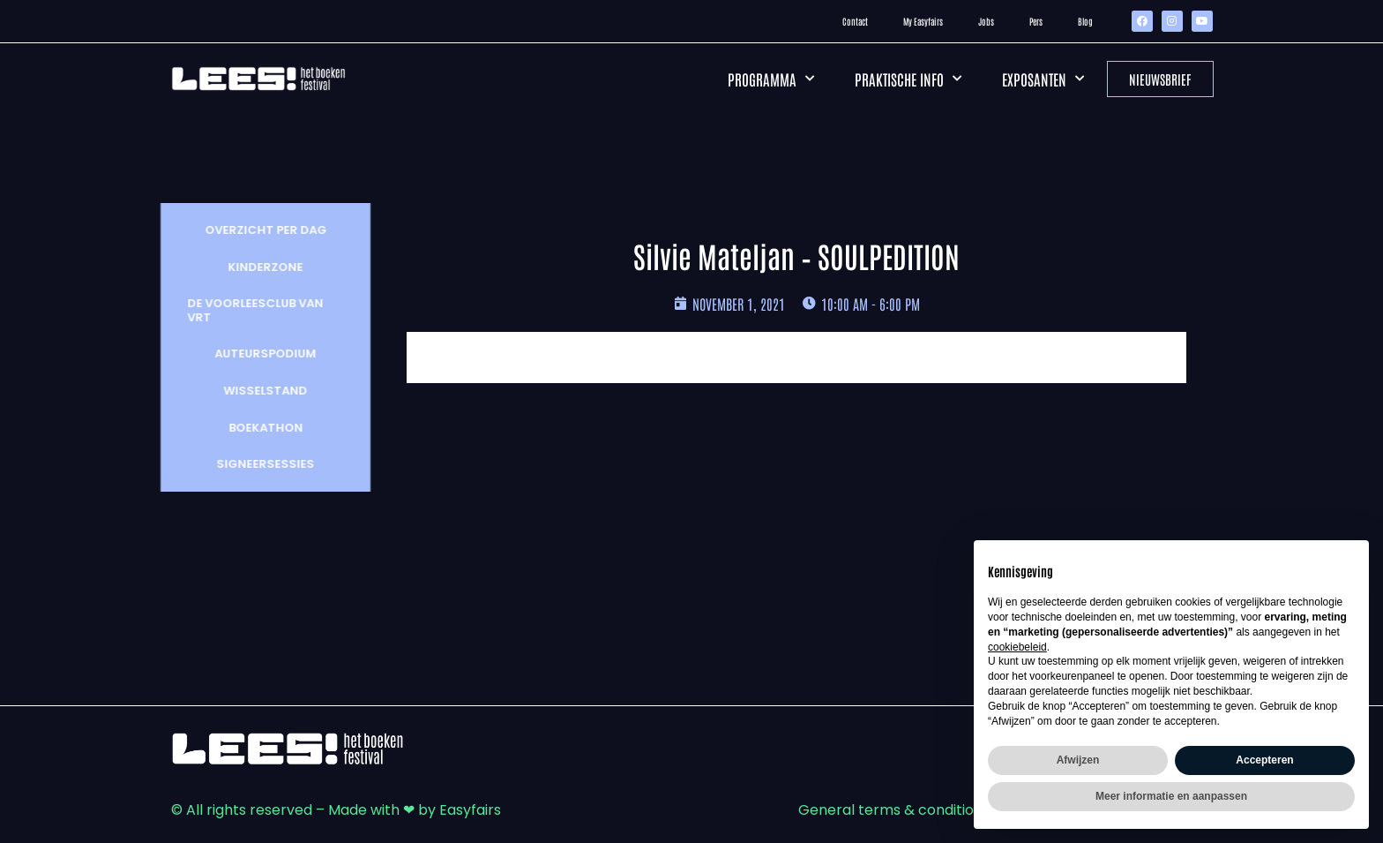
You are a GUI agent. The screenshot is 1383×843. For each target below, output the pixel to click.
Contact (855, 20)
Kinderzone (256, 267)
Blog (1085, 20)
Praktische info (908, 78)
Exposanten (1043, 78)
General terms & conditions (894, 810)
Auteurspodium (256, 353)
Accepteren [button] (1264, 760)
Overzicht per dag (257, 230)
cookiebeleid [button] (1017, 647)
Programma (771, 78)
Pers (1036, 20)
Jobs (986, 20)
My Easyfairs (923, 20)
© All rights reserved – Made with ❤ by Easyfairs (336, 810)
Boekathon (257, 427)
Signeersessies (256, 463)
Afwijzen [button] (1078, 760)
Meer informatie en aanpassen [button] (1171, 796)
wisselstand (256, 390)
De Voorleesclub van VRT (246, 310)
